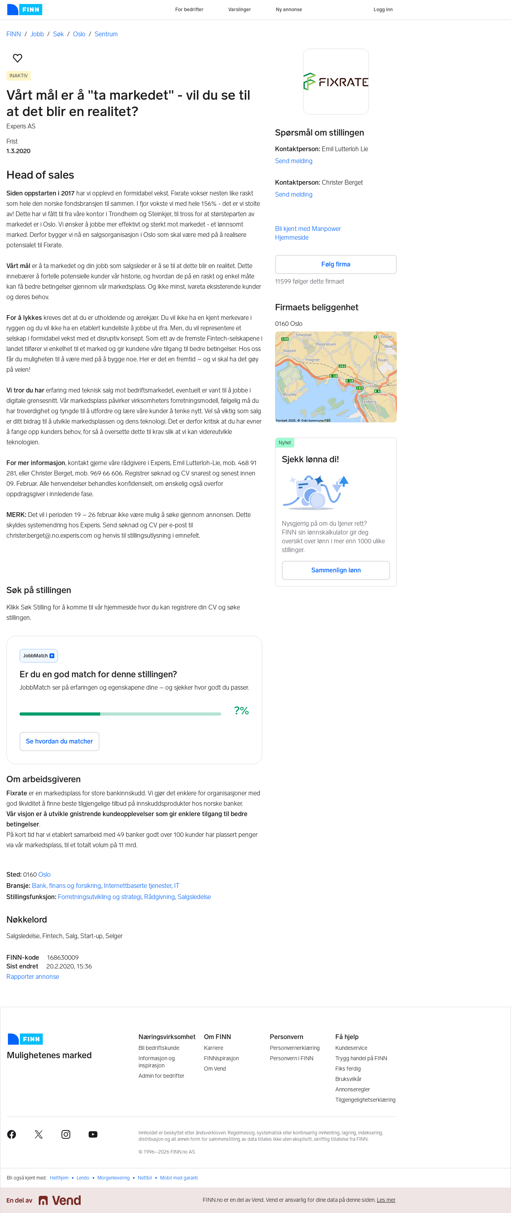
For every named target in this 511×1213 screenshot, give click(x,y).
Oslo (79, 34)
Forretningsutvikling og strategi (99, 897)
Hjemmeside (292, 237)
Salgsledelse (194, 897)
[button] (17, 58)
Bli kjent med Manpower (308, 229)
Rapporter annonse (32, 976)
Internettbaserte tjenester (137, 886)
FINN (13, 34)
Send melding (294, 161)
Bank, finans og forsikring (66, 886)
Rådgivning (159, 897)
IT (176, 886)
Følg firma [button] (336, 264)
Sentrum (106, 34)
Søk (58, 34)
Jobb (37, 34)
